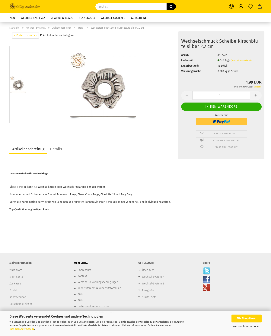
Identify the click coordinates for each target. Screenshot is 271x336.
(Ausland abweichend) (241, 60)
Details (56, 149)
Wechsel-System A (33, 18)
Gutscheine (139, 18)
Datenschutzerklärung (21, 328)
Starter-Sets (149, 297)
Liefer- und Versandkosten (94, 306)
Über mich (148, 270)
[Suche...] (171, 6)
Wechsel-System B (113, 18)
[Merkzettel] (250, 6)
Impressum (84, 270)
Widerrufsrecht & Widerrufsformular (99, 288)
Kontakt (82, 276)
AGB (80, 294)
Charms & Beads (62, 18)
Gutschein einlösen (21, 304)
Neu (12, 18)
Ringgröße (148, 290)
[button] (231, 6)
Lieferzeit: (187, 60)
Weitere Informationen (246, 326)
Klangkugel (87, 18)
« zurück (32, 35)
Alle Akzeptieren (246, 318)
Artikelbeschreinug (28, 149)
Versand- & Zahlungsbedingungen (98, 282)
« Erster (18, 35)
